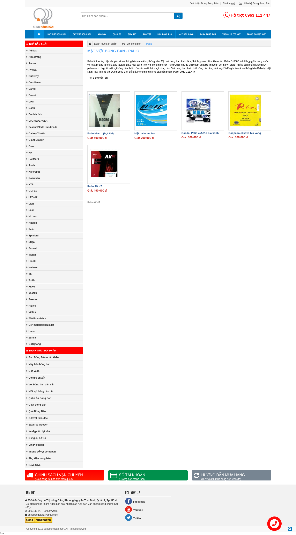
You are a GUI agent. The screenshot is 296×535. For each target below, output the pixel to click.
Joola (30, 165)
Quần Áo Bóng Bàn (38, 398)
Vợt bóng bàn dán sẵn (40, 384)
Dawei (31, 95)
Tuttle (30, 280)
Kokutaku (33, 178)
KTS (30, 184)
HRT (30, 152)
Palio (30, 229)
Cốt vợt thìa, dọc (37, 418)
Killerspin (33, 171)
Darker (31, 88)
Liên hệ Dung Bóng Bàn (254, 3)
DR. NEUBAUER (36, 120)
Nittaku (31, 222)
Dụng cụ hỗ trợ (36, 438)
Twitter (133, 517)
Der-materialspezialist (40, 324)
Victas (31, 312)
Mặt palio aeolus (144, 133)
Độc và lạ (32, 370)
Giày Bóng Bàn (36, 404)
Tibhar (31, 254)
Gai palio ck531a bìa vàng (244, 133)
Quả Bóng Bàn (36, 411)
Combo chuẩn (35, 377)
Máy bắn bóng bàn (38, 364)
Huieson (32, 267)
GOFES (31, 190)
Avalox (31, 69)
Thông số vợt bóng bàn (41, 451)
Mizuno (31, 216)
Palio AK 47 (94, 186)
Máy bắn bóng (186, 34)
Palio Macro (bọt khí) (100, 133)
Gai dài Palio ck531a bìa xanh (200, 133)
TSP (29, 273)
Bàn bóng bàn (164, 34)
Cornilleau (33, 82)
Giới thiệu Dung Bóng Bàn (204, 3)
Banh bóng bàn (208, 34)
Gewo (30, 146)
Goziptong (33, 343)
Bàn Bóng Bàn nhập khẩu (42, 357)
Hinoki (31, 261)
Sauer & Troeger (37, 424)
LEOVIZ (31, 197)
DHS (30, 101)
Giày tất (132, 34)
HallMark (32, 158)
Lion (30, 203)
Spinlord (32, 235)
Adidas (31, 50)
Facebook (135, 501)
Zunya (31, 337)
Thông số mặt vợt (256, 34)
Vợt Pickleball (35, 444)
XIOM (30, 286)
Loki (30, 210)
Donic (30, 107)
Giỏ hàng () (229, 3)
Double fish (34, 114)
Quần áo (117, 34)
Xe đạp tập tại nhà (38, 431)
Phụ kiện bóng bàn (38, 458)
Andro (31, 63)
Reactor (32, 299)
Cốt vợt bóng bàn (82, 34)
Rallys (31, 305)
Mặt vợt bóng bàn (56, 34)
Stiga (30, 241)
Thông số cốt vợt (231, 34)
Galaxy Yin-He (35, 133)
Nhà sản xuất (36, 44)
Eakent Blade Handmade (41, 127)
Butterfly (32, 76)
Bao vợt (147, 34)
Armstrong (33, 56)
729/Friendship (36, 318)
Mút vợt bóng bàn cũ (39, 391)
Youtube (134, 509)
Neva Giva (33, 464)
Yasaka (31, 292)
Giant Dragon (35, 139)
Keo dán (102, 34)
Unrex (31, 331)
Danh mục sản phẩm (41, 350)
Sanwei (31, 248)
